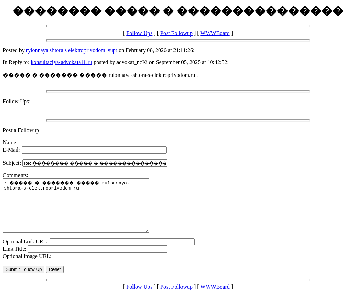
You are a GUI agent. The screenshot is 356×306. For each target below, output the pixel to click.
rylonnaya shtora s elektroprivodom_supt (72, 50)
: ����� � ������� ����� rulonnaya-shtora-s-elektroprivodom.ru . (85, 210)
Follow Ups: (17, 101)
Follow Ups (139, 33)
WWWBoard (214, 33)
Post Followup (176, 33)
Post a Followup (21, 130)
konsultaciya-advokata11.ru (61, 62)
